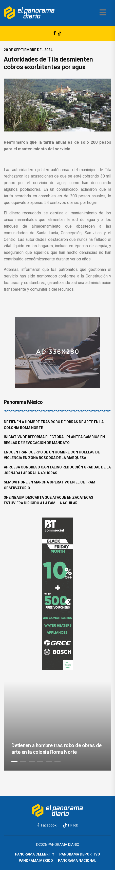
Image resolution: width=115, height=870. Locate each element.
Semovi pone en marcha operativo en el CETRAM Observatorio (49, 485)
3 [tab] (32, 761)
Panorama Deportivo (79, 854)
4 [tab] (40, 761)
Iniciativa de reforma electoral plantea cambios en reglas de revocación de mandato (54, 440)
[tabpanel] (57, 726)
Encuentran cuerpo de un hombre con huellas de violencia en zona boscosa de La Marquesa (52, 455)
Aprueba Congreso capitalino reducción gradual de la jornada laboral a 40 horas (57, 470)
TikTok (70, 825)
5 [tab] (49, 761)
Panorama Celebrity (34, 854)
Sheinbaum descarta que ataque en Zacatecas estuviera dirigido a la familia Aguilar (48, 500)
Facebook (46, 825)
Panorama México (36, 861)
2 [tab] (23, 761)
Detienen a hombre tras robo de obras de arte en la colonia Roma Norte (54, 425)
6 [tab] (57, 761)
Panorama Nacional (77, 861)
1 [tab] (14, 761)
